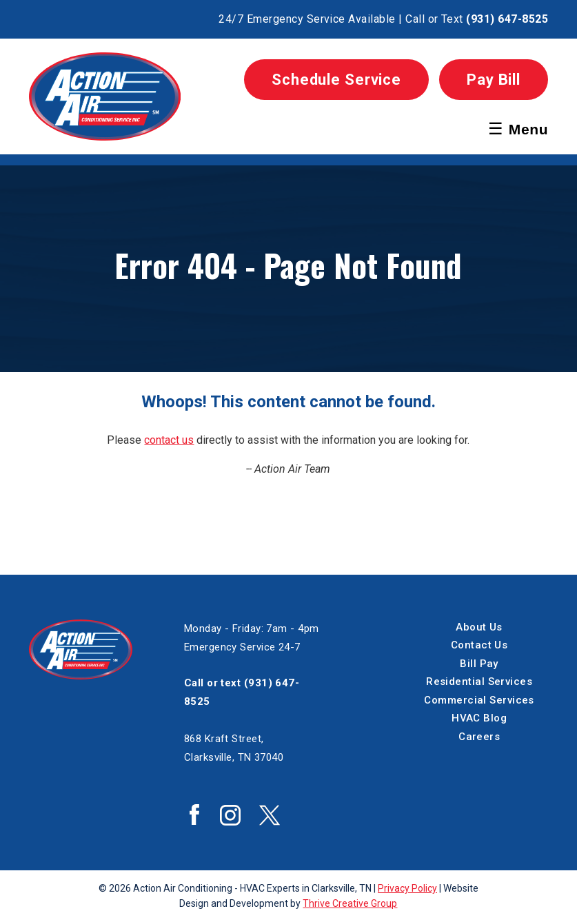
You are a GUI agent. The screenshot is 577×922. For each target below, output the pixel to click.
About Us (479, 627)
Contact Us (479, 645)
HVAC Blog (479, 718)
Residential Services (479, 681)
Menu (518, 128)
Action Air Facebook (194, 814)
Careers (479, 736)
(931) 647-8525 (507, 18)
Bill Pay (479, 663)
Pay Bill (493, 79)
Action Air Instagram (230, 815)
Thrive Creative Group (350, 903)
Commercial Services (479, 700)
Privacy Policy (407, 888)
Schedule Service (336, 79)
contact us (169, 440)
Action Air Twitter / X (269, 815)
